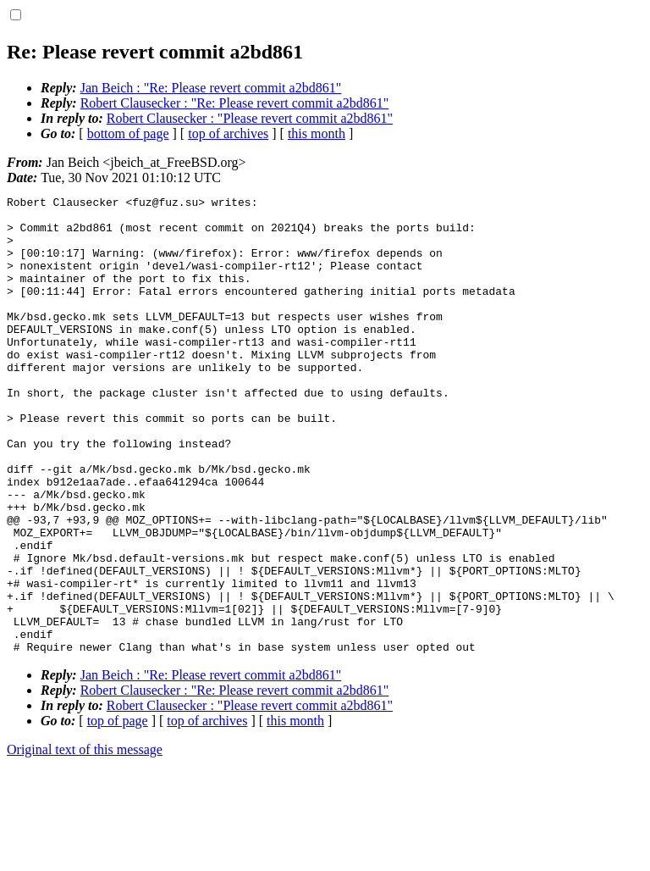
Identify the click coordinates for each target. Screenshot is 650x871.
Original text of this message (84, 841)
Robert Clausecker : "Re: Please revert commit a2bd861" (234, 103)
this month (316, 133)
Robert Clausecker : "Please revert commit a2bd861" (250, 118)
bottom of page (128, 133)
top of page (117, 812)
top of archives (228, 133)
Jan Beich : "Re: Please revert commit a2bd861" (211, 87)
